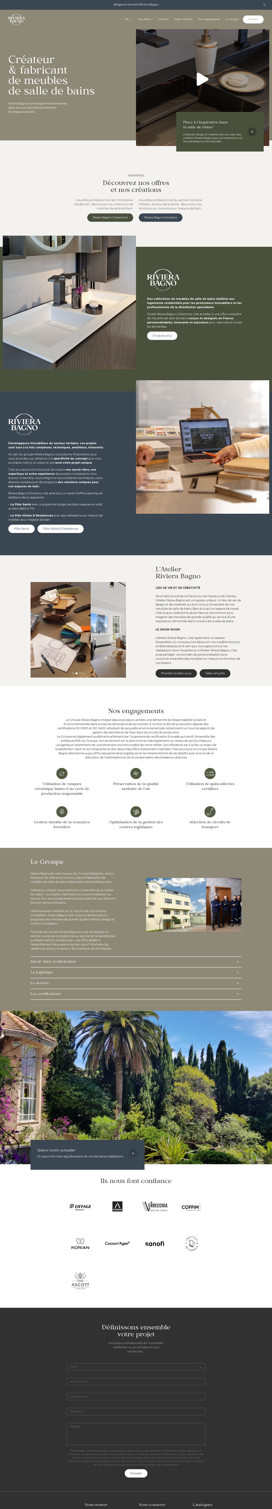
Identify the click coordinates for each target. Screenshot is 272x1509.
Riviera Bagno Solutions (160, 217)
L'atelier (163, 19)
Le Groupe (232, 19)
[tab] (73, 673)
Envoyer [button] (136, 1473)
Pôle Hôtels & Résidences (60, 528)
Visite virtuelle (183, 19)
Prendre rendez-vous (176, 673)
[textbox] (136, 1434)
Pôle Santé (21, 528)
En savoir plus (162, 335)
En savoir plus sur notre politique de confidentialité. (148, 1464)
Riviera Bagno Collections (110, 217)
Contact (253, 19)
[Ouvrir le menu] (130, 19)
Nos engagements (209, 19)
